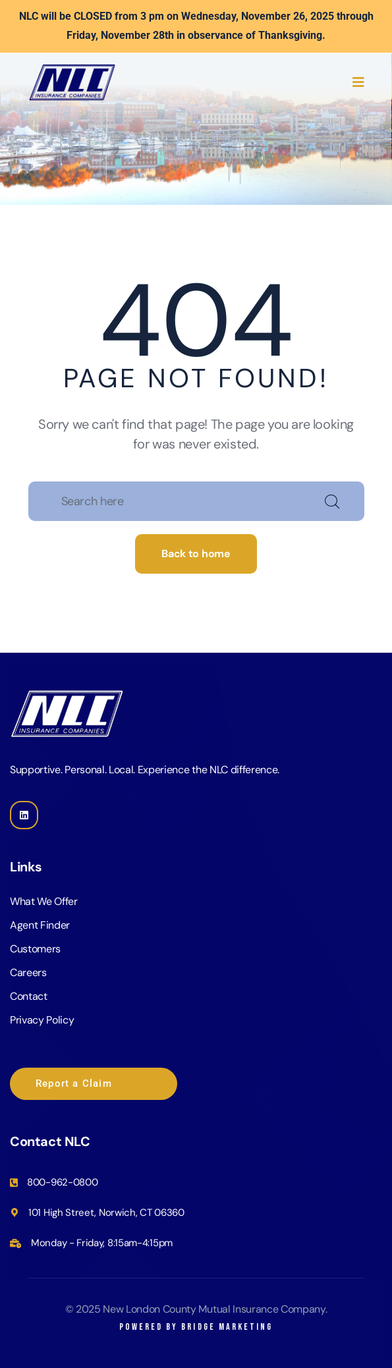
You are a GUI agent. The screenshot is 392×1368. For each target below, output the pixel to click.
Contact (28, 996)
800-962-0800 (62, 1182)
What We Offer (44, 901)
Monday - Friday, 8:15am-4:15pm (102, 1242)
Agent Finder (40, 925)
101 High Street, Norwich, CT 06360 (106, 1212)
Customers (35, 949)
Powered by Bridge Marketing (196, 1326)
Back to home (195, 554)
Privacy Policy (42, 1020)
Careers (28, 972)
